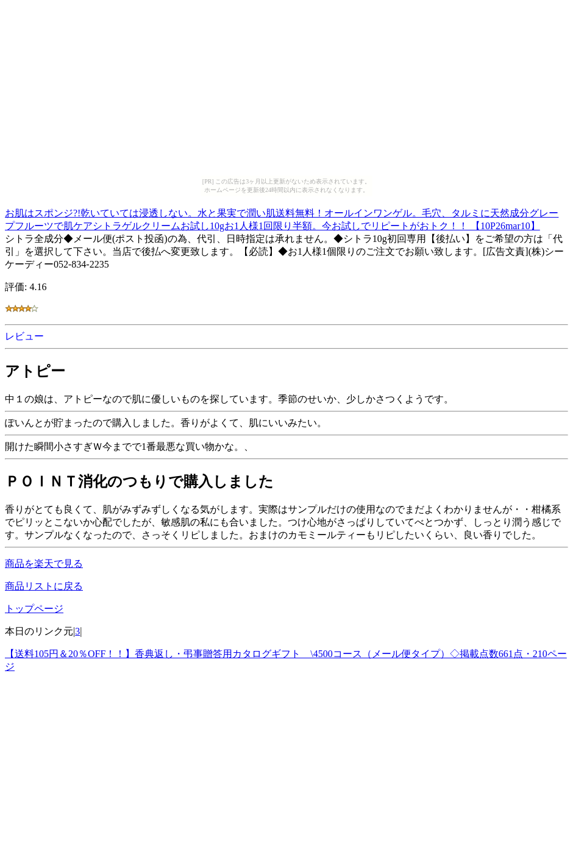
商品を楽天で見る (44, 563)
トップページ (34, 608)
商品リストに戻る (44, 586)
